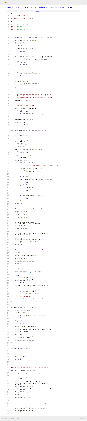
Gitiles (9, 418)
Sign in (84, 2)
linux (8, 7)
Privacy (13, 418)
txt (81, 418)
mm (68, 7)
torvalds (26, 7)
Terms (17, 418)
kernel (17, 7)
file (37, 11)
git (22, 7)
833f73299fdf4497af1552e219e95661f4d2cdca (49, 7)
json (84, 418)
